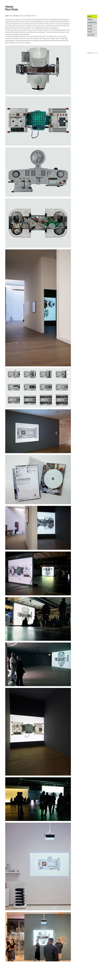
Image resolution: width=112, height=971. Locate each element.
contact (91, 35)
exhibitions (92, 23)
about (90, 19)
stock (90, 26)
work (90, 16)
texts (90, 32)
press (90, 29)
